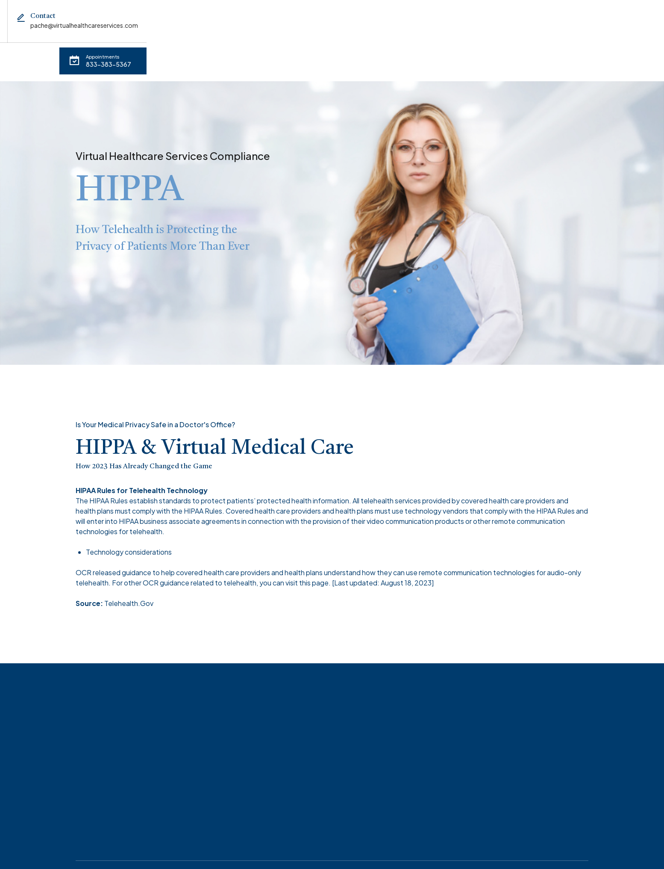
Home (18, 56)
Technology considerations (129, 540)
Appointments (71, 56)
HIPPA (253, 56)
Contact (298, 56)
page (320, 571)
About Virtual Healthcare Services (169, 56)
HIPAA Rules (108, 489)
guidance (136, 560)
